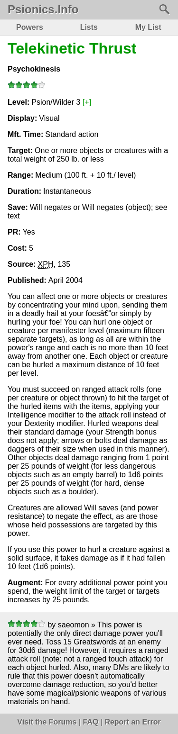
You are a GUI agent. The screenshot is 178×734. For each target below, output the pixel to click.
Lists (89, 27)
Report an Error (132, 722)
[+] (87, 102)
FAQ (90, 722)
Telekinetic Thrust (72, 48)
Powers (29, 27)
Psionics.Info (43, 9)
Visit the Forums (46, 722)
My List (148, 27)
